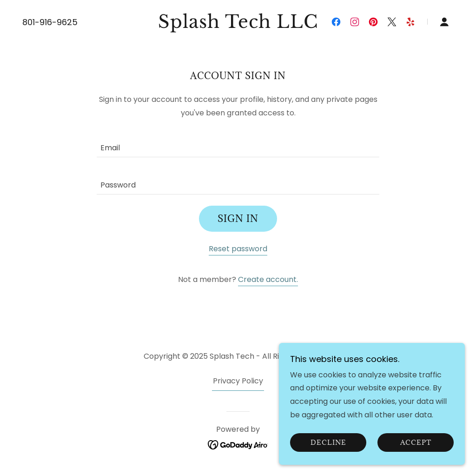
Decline (328, 455)
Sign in (238, 219)
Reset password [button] (238, 248)
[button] (444, 22)
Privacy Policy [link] (238, 380)
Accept (415, 455)
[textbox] (238, 144)
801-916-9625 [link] (50, 22)
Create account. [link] (268, 279)
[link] (238, 25)
